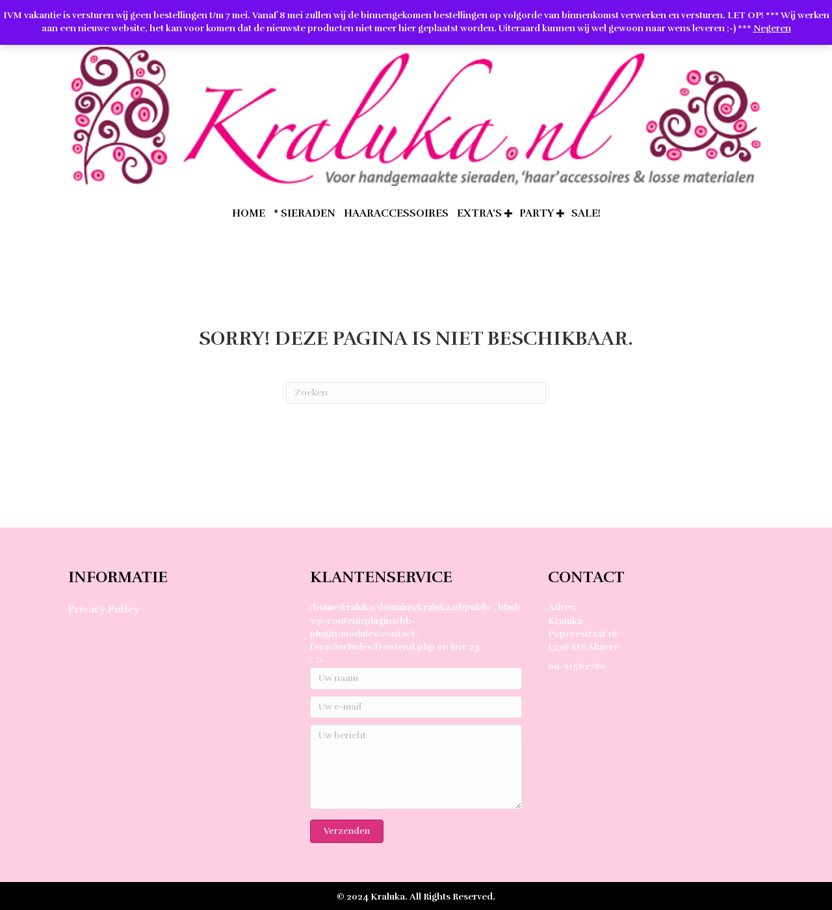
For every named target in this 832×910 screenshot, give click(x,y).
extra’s (479, 213)
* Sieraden (304, 213)
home (248, 213)
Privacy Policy (103, 609)
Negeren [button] (772, 28)
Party (536, 213)
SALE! (586, 213)
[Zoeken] (416, 393)
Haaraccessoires (396, 213)
